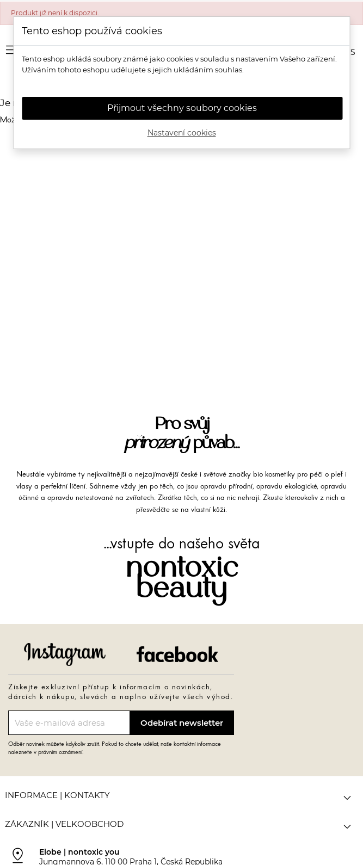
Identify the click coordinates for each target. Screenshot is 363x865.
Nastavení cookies (181, 133)
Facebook (177, 654)
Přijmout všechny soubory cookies (182, 108)
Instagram (65, 654)
